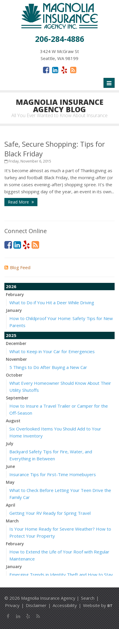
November (16, 359)
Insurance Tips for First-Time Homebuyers (52, 474)
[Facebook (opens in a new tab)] (46, 70)
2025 (11, 335)
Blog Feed (17, 267)
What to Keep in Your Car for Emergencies (52, 351)
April (10, 505)
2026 (11, 286)
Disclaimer (36, 605)
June (10, 466)
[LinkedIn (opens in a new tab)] (55, 70)
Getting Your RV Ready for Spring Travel (50, 513)
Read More (21, 202)
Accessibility (65, 605)
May (10, 482)
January (14, 310)
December (16, 343)
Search (87, 598)
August (13, 420)
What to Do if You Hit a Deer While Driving (51, 302)
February (15, 294)
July (9, 443)
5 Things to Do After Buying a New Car (48, 367)
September (17, 398)
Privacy (12, 605)
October (14, 375)
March (12, 521)
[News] (73, 70)
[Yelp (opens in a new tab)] (64, 70)
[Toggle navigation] (109, 83)
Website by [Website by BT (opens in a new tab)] (98, 605)
